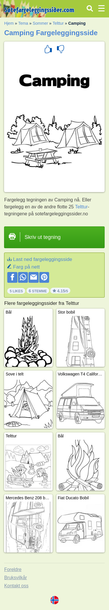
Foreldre (13, 569)
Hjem (9, 23)
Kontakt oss (16, 585)
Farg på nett (26, 267)
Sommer (40, 23)
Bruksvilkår (15, 577)
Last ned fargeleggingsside (42, 259)
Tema (23, 23)
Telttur (58, 23)
